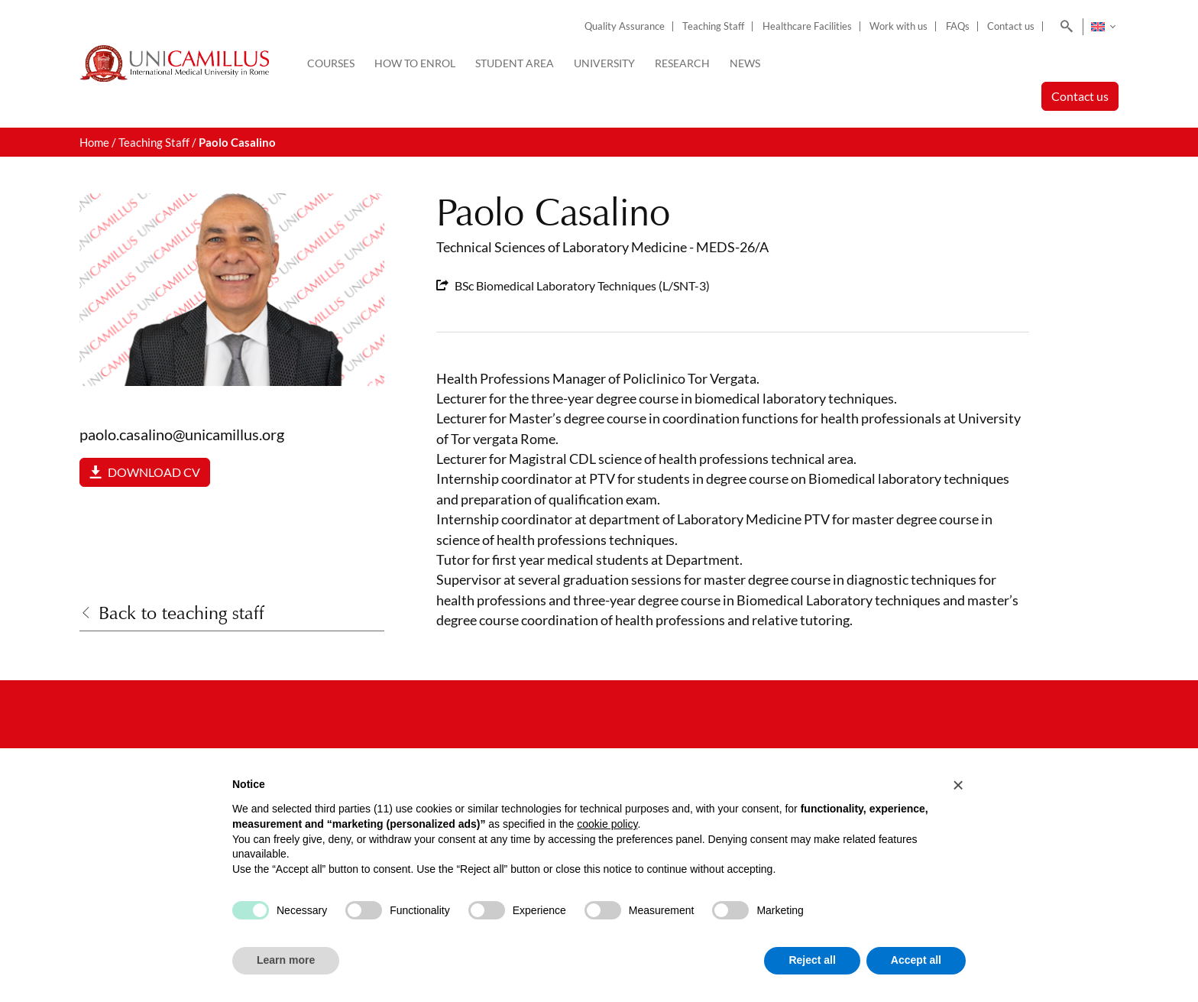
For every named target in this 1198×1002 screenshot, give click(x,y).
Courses (331, 63)
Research (682, 63)
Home (94, 142)
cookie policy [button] (607, 824)
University (604, 63)
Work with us (898, 26)
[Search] (1064, 27)
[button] (958, 785)
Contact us (1010, 26)
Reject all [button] (811, 960)
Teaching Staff (713, 26)
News (745, 63)
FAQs (958, 26)
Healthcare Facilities (807, 26)
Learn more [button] (286, 960)
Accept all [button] (916, 960)
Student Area (514, 63)
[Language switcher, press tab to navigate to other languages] (1103, 26)
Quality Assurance (624, 26)
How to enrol (414, 63)
